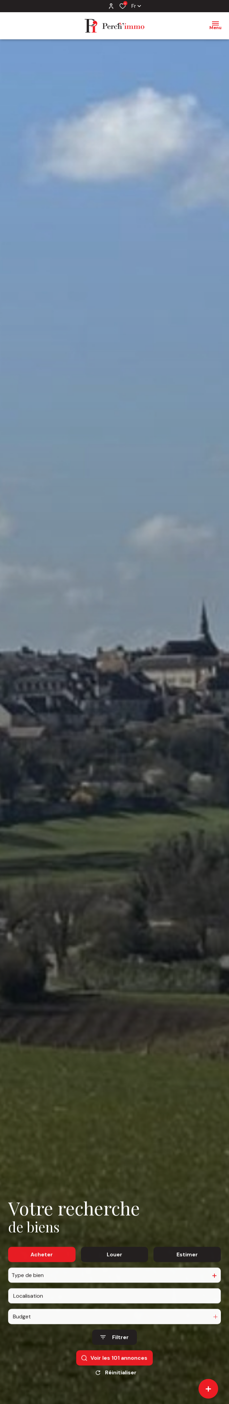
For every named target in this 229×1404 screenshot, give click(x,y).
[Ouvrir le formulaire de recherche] (114, 1346)
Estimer (187, 1263)
